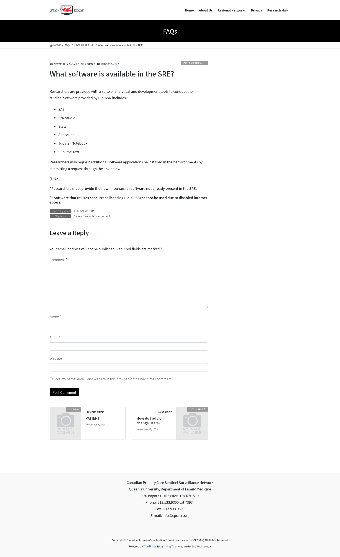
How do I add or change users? (149, 420)
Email (55, 337)
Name (55, 316)
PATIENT (92, 418)
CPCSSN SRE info (194, 63)
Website (56, 358)
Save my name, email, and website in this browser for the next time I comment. (112, 378)
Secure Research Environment (92, 216)
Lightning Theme (169, 546)
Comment (58, 259)
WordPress (149, 546)
